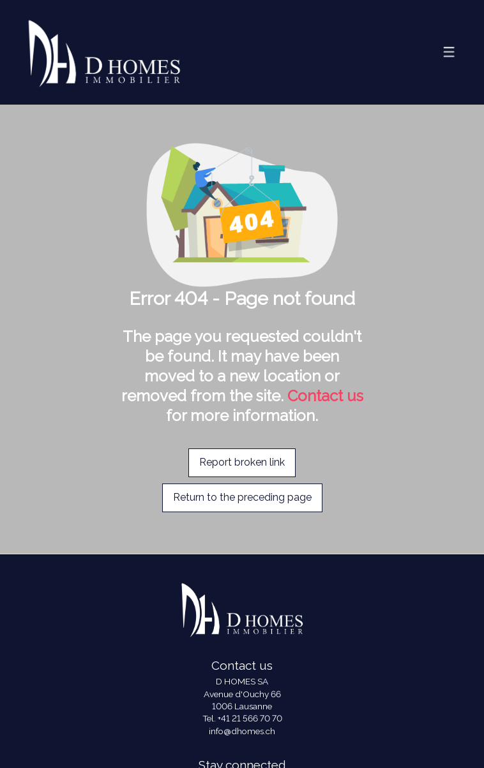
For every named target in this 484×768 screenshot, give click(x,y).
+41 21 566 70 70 (250, 718)
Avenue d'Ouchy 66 (242, 694)
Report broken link (242, 462)
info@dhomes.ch (242, 731)
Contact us (325, 396)
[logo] (104, 52)
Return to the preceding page (242, 497)
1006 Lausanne (242, 706)
